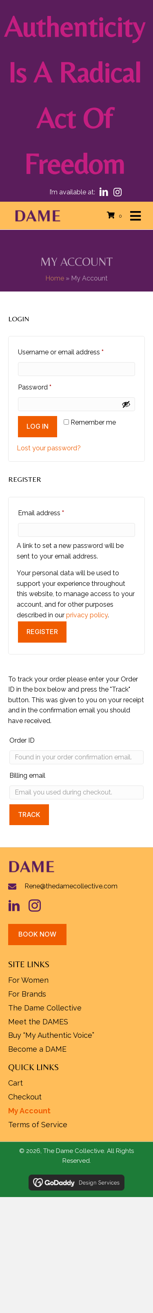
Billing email (27, 775)
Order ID (22, 740)
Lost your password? (49, 448)
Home (54, 287)
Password (48, 386)
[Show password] (126, 404)
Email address (54, 512)
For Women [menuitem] (28, 980)
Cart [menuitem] (15, 1083)
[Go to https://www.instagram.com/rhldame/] (39, 905)
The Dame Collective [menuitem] (45, 1008)
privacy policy (87, 615)
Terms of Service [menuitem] (37, 1124)
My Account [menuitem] (29, 1110)
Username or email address (74, 351)
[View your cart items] (115, 215)
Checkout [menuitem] (25, 1097)
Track (29, 814)
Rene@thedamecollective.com (71, 886)
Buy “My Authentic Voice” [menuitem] (51, 1035)
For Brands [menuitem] (27, 994)
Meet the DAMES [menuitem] (38, 1021)
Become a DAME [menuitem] (37, 1049)
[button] (104, 192)
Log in (38, 426)
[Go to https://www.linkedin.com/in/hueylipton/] (18, 905)
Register (42, 632)
